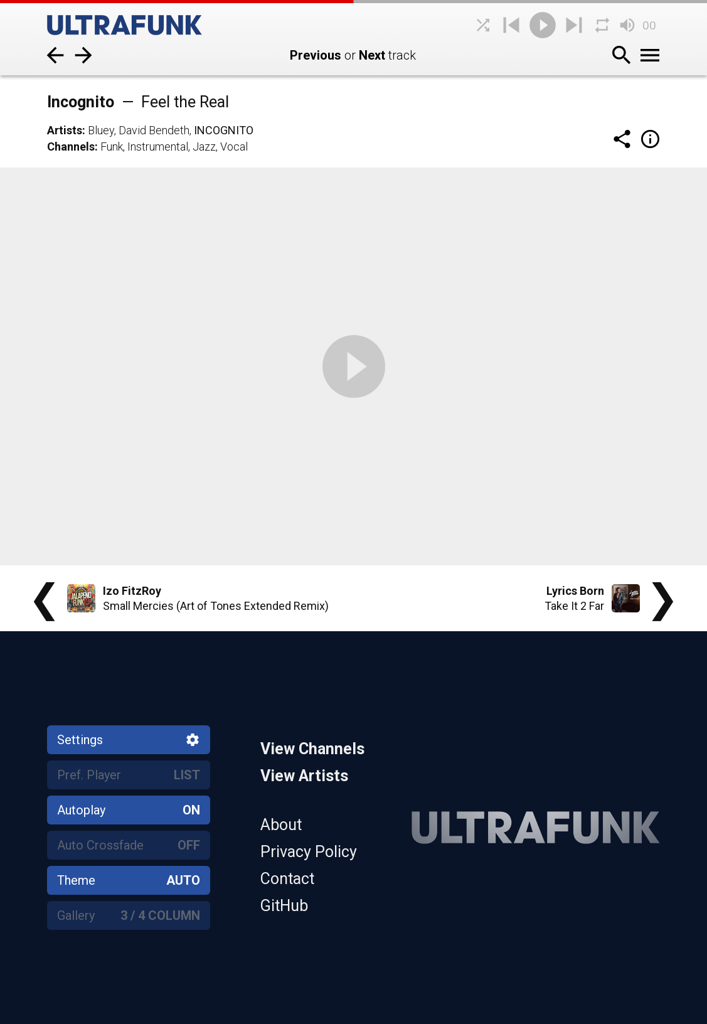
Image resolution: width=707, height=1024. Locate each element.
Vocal (234, 146)
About (281, 825)
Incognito (223, 130)
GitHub (284, 906)
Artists (64, 130)
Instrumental (157, 146)
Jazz (204, 146)
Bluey (101, 130)
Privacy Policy (308, 852)
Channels (71, 146)
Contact (287, 879)
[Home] (141, 25)
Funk (111, 146)
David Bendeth (154, 130)
